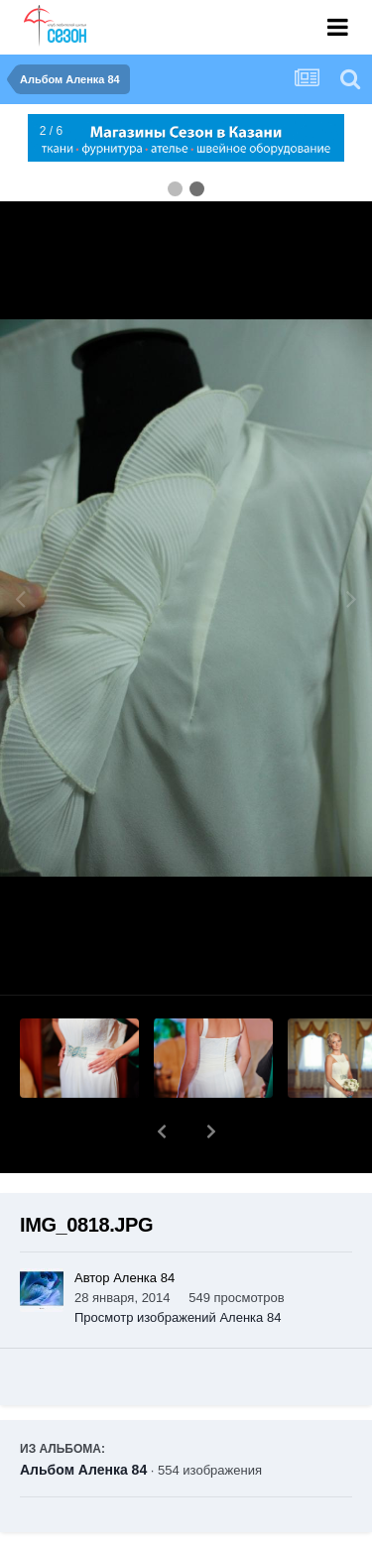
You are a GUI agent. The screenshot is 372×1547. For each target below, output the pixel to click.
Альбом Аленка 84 (83, 1418)
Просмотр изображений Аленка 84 (177, 1265)
